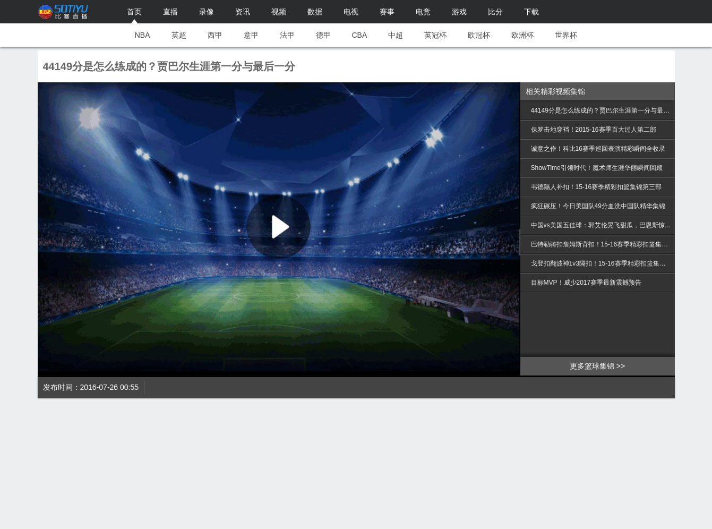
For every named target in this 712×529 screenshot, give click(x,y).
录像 (206, 11)
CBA (359, 35)
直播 (170, 11)
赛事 (387, 11)
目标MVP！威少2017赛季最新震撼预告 (586, 282)
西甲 (215, 35)
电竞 (423, 11)
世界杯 (566, 35)
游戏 (459, 11)
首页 (134, 11)
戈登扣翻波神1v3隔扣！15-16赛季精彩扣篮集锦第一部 (601, 263)
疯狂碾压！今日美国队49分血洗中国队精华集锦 (598, 206)
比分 (495, 11)
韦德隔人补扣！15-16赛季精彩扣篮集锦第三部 (596, 187)
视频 (278, 11)
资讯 (242, 11)
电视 (351, 11)
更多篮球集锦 (592, 366)
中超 (395, 35)
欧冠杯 (479, 35)
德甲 (323, 35)
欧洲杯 (522, 35)
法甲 (287, 35)
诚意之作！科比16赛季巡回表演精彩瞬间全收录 (598, 148)
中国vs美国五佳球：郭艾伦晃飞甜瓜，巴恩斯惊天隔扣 (601, 225)
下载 (531, 11)
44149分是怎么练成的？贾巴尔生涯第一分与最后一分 (601, 110)
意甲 (251, 35)
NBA (142, 35)
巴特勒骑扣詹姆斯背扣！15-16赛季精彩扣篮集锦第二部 (601, 244)
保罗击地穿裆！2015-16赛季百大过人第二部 (593, 129)
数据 (314, 11)
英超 (178, 35)
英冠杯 (435, 35)
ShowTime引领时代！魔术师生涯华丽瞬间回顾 (597, 168)
